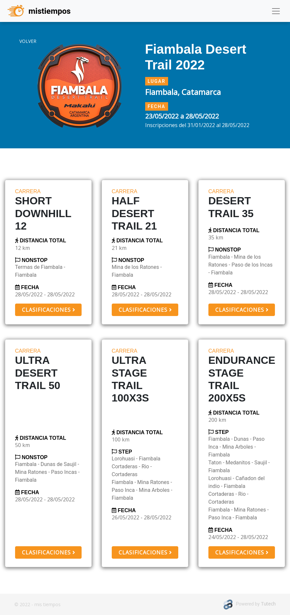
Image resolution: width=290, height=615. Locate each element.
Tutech (268, 604)
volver (27, 41)
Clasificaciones (48, 309)
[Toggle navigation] (276, 11)
